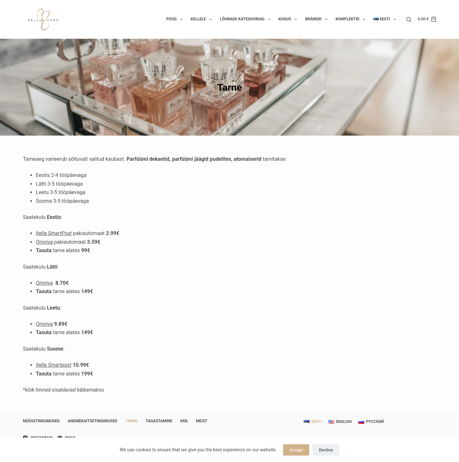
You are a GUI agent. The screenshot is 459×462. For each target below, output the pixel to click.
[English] (340, 422)
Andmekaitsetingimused (92, 421)
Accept (296, 449)
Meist (202, 421)
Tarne (131, 421)
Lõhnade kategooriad (246, 19)
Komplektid (352, 19)
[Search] (408, 19)
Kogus (289, 19)
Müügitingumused (41, 421)
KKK (184, 421)
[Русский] (371, 422)
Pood (175, 19)
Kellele (203, 19)
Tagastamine (159, 421)
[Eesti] (313, 422)
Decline (326, 449)
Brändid (317, 19)
